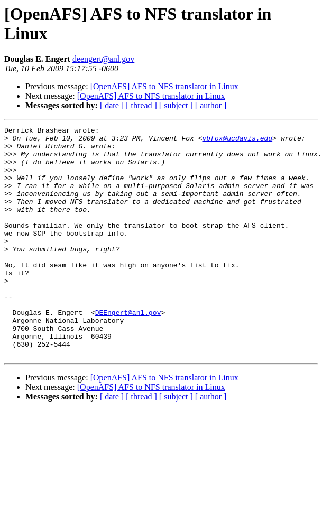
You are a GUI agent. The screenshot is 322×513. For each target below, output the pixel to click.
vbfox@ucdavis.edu (237, 141)
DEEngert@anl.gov (128, 350)
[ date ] (112, 105)
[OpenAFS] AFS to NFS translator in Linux (164, 86)
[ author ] (211, 105)
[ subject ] (176, 105)
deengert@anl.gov (103, 58)
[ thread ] (141, 105)
